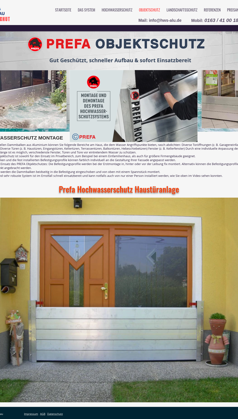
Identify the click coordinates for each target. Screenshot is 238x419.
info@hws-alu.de (165, 20)
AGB (42, 414)
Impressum (31, 414)
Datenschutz (55, 414)
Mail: (143, 20)
